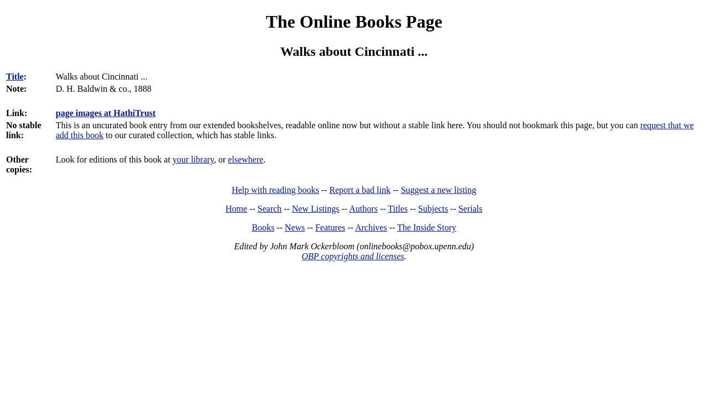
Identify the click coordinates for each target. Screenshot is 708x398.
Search (270, 208)
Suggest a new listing (438, 190)
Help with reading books (275, 190)
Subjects (433, 208)
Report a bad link (360, 190)
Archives (371, 227)
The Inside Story (426, 227)
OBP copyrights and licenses (352, 256)
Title (15, 76)
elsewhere (245, 159)
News (295, 227)
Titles (398, 208)
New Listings (316, 208)
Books (263, 227)
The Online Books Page (354, 22)
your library (193, 159)
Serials (471, 208)
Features (330, 227)
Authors (363, 208)
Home (236, 208)
